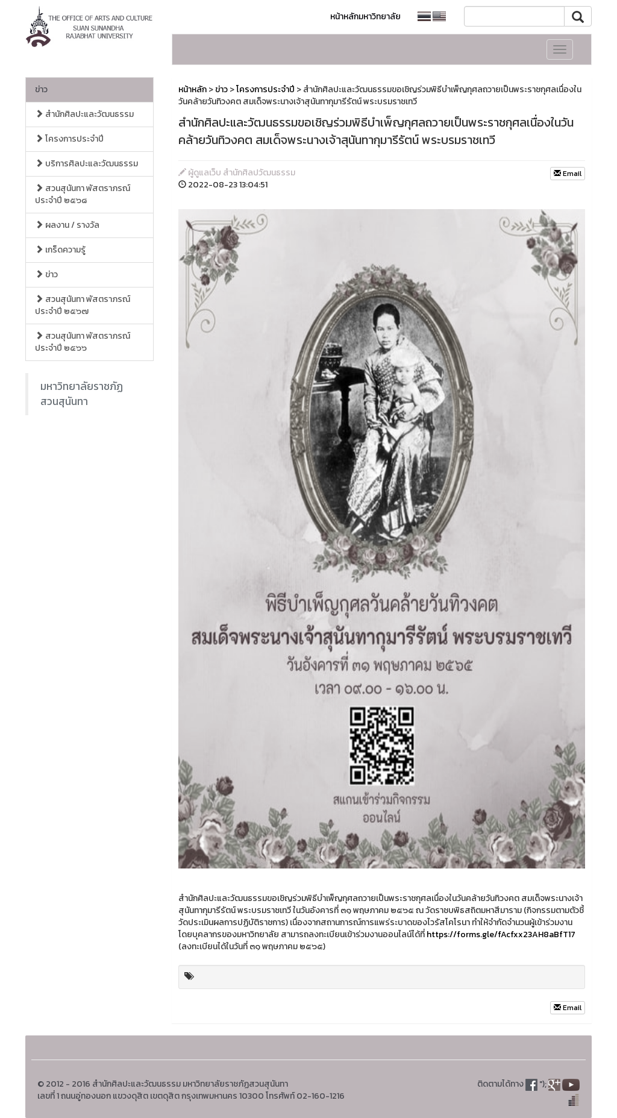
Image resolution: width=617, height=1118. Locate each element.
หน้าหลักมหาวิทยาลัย (365, 16)
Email (567, 173)
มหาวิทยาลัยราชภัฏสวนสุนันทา (81, 393)
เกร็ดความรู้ (60, 249)
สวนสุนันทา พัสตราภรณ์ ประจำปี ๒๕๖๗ (82, 305)
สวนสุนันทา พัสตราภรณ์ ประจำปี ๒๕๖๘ (82, 194)
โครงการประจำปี (69, 139)
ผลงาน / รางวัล (67, 225)
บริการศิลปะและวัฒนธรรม (86, 163)
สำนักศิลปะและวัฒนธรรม (84, 114)
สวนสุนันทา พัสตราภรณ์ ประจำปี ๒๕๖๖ (82, 342)
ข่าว (41, 89)
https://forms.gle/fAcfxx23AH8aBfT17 (501, 934)
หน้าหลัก (192, 89)
